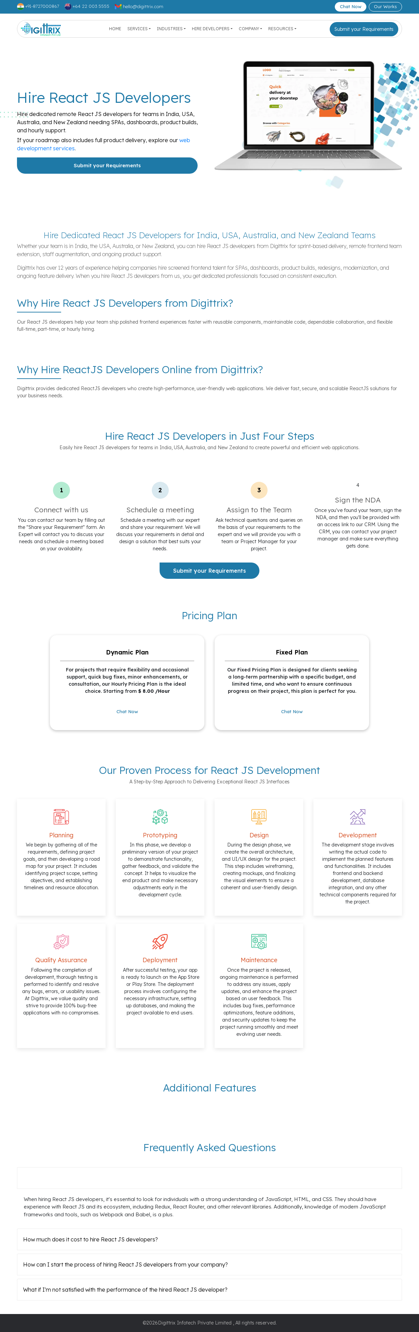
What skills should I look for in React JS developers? (89, 1178)
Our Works (385, 6)
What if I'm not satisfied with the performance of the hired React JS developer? (125, 1289)
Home (115, 28)
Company (249, 28)
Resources (280, 28)
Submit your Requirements (364, 29)
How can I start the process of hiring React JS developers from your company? (125, 1264)
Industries (170, 28)
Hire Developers (211, 28)
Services (137, 28)
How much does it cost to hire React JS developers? (90, 1239)
